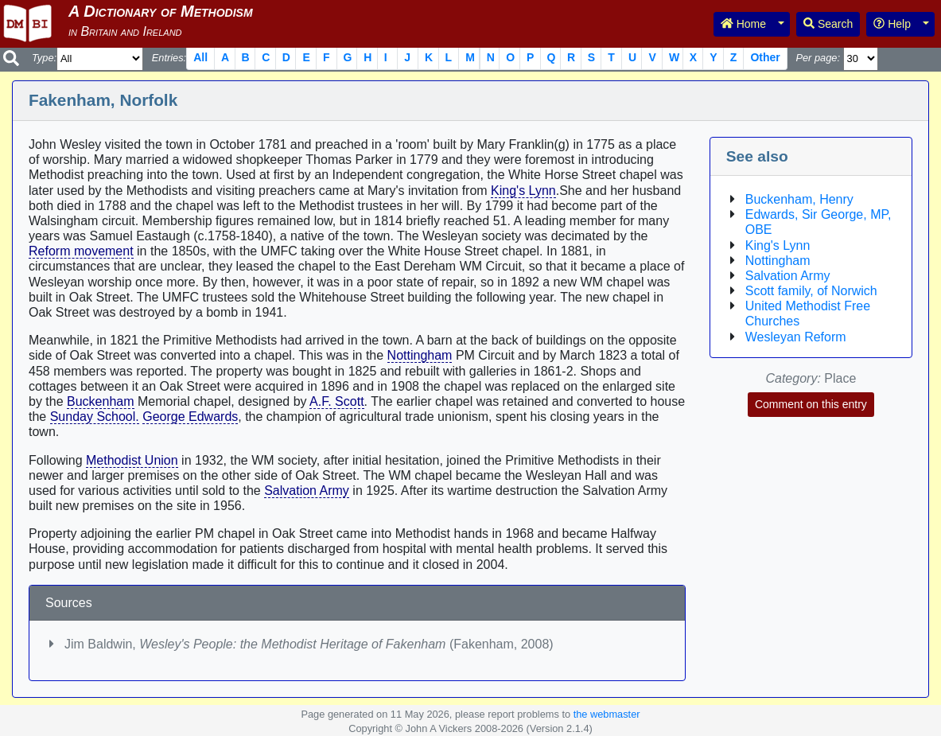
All (200, 57)
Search (828, 24)
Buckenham (100, 401)
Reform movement (81, 251)
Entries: (169, 58)
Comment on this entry (811, 404)
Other (765, 57)
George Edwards (190, 416)
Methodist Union (132, 460)
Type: (44, 58)
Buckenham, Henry (799, 199)
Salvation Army (306, 490)
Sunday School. (94, 416)
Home (743, 24)
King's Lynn (523, 190)
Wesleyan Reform (795, 337)
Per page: (817, 58)
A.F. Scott (336, 401)
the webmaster (607, 714)
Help (892, 24)
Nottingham (420, 355)
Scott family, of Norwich (811, 291)
